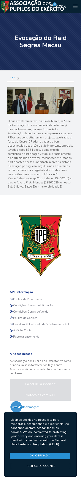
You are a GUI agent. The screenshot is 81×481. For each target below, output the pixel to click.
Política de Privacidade (27, 299)
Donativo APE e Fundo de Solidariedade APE (41, 324)
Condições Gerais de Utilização (33, 305)
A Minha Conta (22, 330)
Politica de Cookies (40, 466)
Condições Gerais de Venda (30, 312)
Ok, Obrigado (40, 455)
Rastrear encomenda (26, 337)
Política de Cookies (25, 318)
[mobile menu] (75, 6)
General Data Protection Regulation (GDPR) (38, 442)
